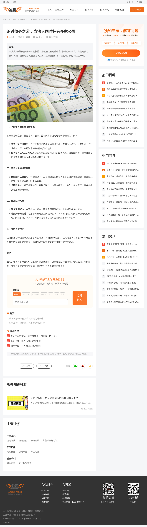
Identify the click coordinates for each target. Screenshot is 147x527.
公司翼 (14, 19)
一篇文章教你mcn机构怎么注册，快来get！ (123, 134)
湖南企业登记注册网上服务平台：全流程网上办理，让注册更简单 (123, 244)
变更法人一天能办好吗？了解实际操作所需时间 (123, 83)
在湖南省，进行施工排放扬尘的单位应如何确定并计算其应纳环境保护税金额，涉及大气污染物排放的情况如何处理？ (123, 202)
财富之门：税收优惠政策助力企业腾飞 (123, 270)
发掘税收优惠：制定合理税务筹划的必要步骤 (123, 263)
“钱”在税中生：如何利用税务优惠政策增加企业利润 (123, 276)
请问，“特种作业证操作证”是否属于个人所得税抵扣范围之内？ (123, 208)
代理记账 (11, 452)
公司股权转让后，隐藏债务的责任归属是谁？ (54, 398)
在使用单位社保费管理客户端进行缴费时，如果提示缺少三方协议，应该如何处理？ (123, 221)
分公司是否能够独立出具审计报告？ (122, 96)
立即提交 (80, 297)
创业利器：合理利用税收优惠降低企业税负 (123, 251)
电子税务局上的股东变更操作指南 (121, 102)
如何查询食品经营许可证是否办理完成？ (123, 115)
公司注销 (35, 440)
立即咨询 (121, 53)
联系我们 (66, 494)
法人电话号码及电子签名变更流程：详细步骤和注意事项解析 (123, 109)
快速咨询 (138, 10)
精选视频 (119, 9)
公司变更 (23, 440)
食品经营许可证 (50, 440)
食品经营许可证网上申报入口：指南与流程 (123, 128)
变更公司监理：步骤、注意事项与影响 (123, 289)
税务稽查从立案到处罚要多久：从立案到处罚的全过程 (123, 121)
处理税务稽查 (25, 463)
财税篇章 (34, 19)
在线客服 (66, 498)
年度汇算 (35, 452)
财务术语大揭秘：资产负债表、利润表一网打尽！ (34, 336)
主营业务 (59, 9)
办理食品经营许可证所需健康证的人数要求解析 (123, 89)
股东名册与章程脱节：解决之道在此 (26, 318)
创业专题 (130, 2)
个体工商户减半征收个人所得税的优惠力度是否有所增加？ (123, 176)
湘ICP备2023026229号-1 (32, 511)
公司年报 (23, 452)
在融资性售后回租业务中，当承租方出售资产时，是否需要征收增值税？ (123, 196)
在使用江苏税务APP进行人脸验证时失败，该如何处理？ (123, 164)
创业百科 (74, 9)
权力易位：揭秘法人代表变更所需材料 (27, 323)
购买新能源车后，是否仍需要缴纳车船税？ (123, 215)
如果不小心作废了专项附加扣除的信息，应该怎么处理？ (123, 170)
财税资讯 (104, 9)
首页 (14, 2)
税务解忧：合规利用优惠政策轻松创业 (123, 257)
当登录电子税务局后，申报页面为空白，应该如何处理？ (123, 189)
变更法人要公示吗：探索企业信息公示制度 (123, 296)
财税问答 (89, 9)
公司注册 (19, 144)
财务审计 (11, 463)
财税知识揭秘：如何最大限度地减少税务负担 (123, 283)
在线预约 (45, 502)
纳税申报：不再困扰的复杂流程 (26, 346)
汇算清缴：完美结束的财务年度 (26, 341)
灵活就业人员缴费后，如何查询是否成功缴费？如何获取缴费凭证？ (123, 183)
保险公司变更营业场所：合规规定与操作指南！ (123, 141)
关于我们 (66, 491)
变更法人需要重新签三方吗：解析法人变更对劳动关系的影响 (123, 302)
